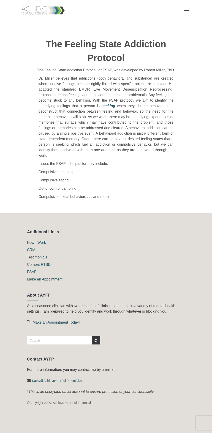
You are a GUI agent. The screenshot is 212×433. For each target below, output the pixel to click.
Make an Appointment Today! (53, 322)
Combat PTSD (39, 264)
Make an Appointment (45, 279)
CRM (31, 250)
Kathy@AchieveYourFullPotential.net (58, 381)
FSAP (32, 272)
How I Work (36, 242)
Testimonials (37, 257)
